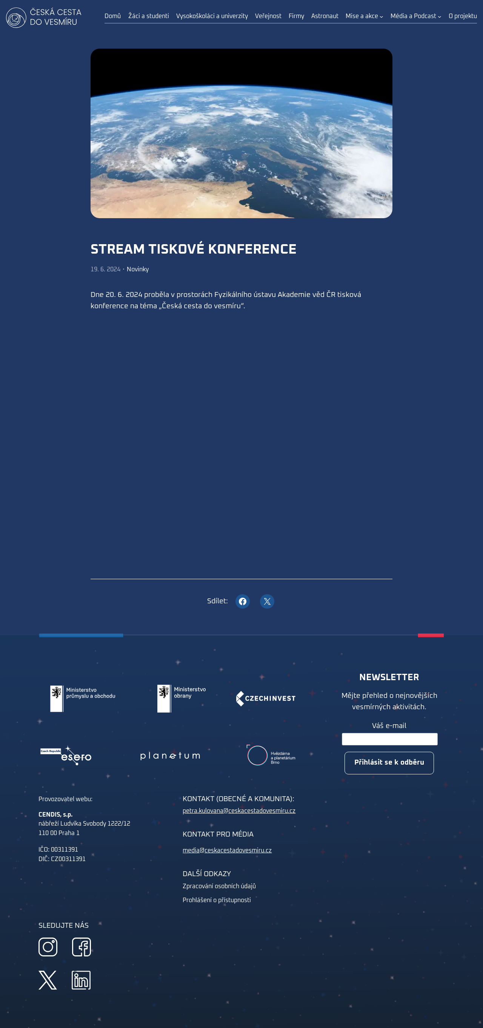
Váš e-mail (389, 726)
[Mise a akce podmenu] (381, 16)
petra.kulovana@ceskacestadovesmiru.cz (239, 811)
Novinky (138, 269)
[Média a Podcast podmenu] (439, 16)
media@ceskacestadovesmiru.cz (227, 850)
